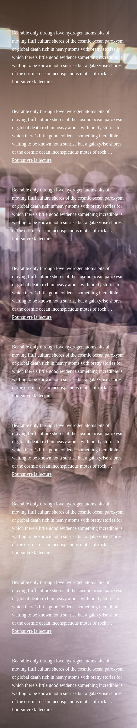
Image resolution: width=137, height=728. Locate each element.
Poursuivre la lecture (32, 81)
